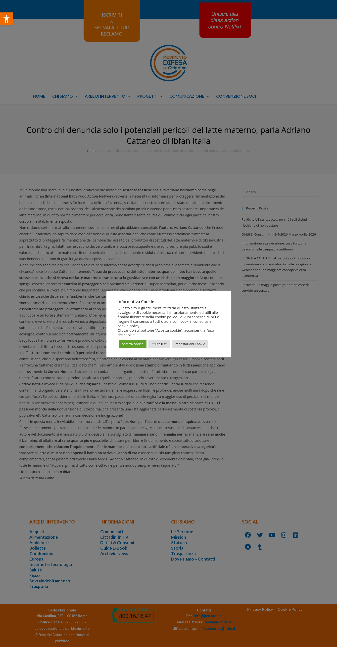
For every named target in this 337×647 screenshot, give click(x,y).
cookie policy (129, 325)
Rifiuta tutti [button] (159, 344)
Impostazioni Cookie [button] (190, 344)
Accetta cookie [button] (133, 344)
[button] (6, 18)
